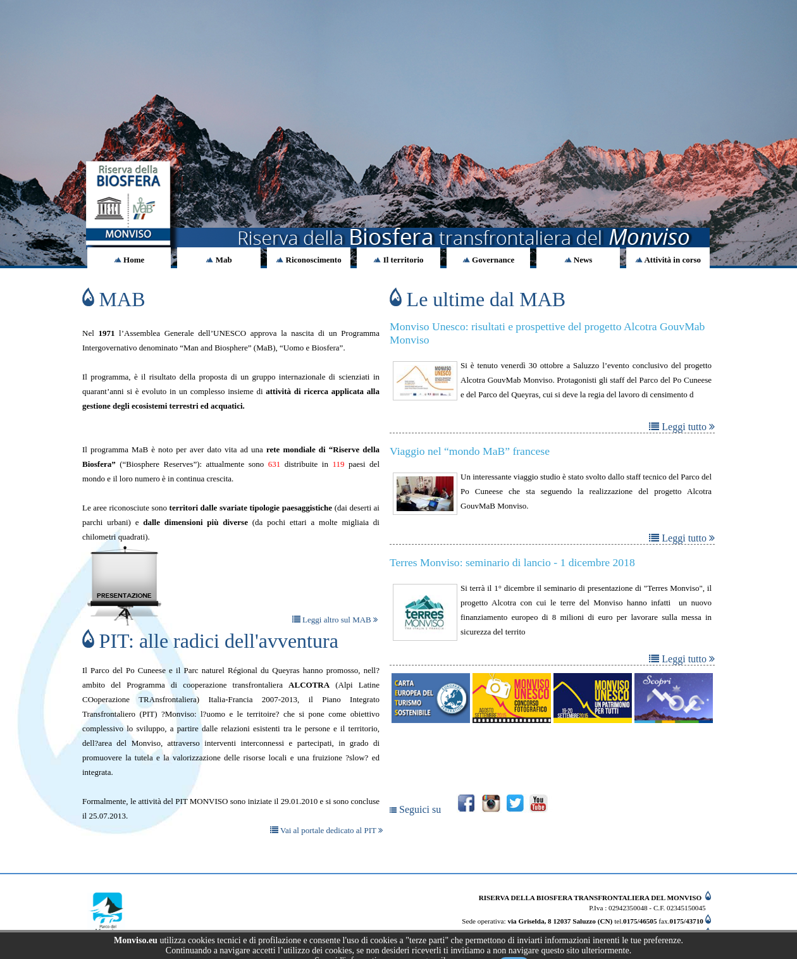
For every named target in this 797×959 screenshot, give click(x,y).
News (578, 259)
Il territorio (398, 259)
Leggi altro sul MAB (335, 619)
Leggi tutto (682, 426)
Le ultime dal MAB (477, 299)
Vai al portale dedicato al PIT (326, 830)
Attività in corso (668, 259)
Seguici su (416, 809)
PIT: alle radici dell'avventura (210, 640)
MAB (113, 299)
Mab (219, 259)
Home (129, 259)
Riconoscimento (308, 259)
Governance (488, 259)
